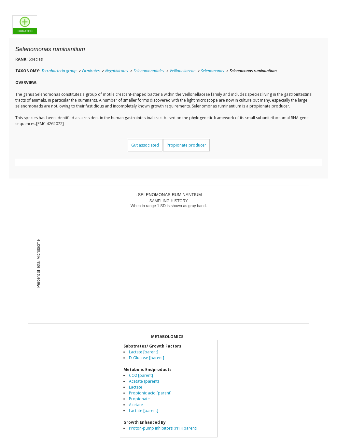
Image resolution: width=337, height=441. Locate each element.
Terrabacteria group (59, 71)
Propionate (139, 399)
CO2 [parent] (141, 375)
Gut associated (145, 145)
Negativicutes (116, 71)
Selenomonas (212, 71)
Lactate (135, 387)
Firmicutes (91, 71)
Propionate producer (186, 145)
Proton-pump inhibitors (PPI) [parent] (163, 428)
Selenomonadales (148, 71)
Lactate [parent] (143, 352)
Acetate (136, 404)
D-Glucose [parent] (146, 358)
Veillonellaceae (182, 71)
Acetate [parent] (144, 381)
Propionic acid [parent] (150, 393)
